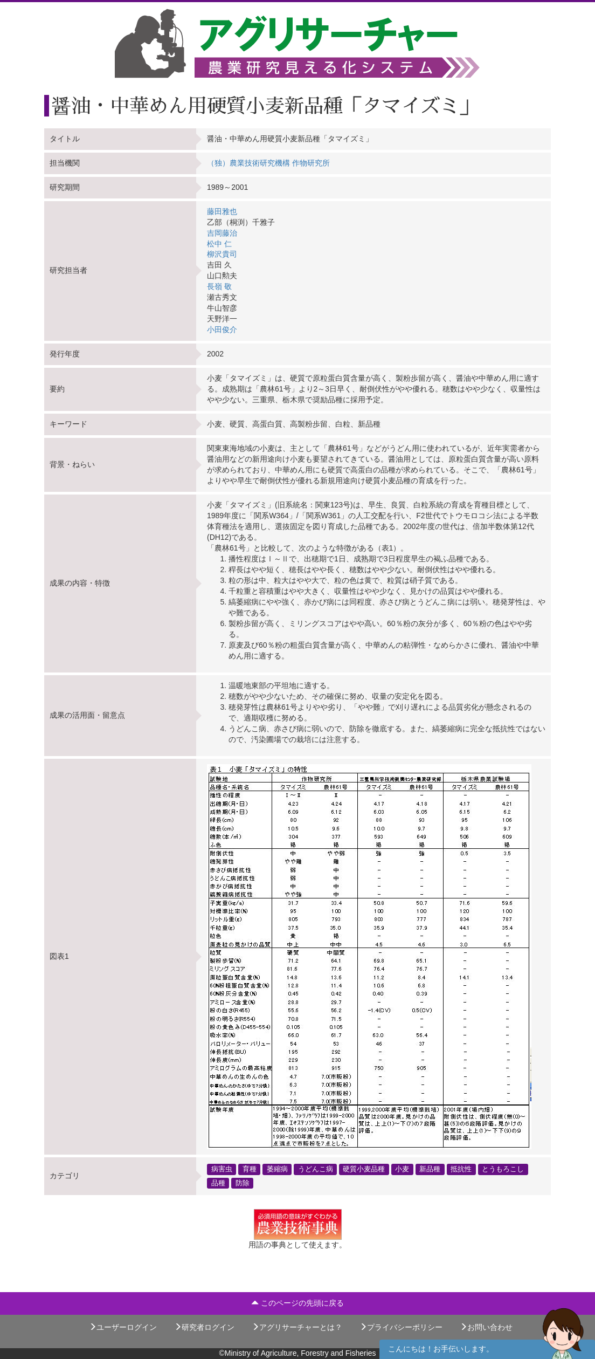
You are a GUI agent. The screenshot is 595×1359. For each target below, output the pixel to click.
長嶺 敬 (219, 286)
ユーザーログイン (123, 1327)
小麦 (402, 1169)
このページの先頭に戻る (297, 1303)
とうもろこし (503, 1169)
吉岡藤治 (222, 233)
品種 (218, 1182)
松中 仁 (219, 243)
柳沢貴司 (222, 254)
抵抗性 (461, 1169)
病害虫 (221, 1169)
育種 (250, 1169)
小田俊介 (222, 329)
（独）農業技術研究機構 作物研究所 (268, 163)
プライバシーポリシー (400, 1327)
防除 (243, 1182)
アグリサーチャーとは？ (297, 1327)
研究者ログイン (204, 1327)
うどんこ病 (315, 1169)
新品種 (429, 1169)
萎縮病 (277, 1169)
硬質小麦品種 (364, 1169)
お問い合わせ (486, 1327)
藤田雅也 (222, 211)
